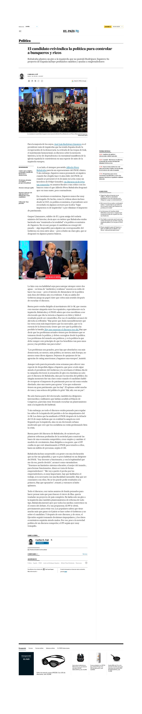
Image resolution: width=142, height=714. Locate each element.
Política (25, 41)
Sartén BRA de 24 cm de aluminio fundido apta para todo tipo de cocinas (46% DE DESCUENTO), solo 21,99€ (115, 668)
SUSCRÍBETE (108, 26)
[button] (53, 260)
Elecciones (79, 563)
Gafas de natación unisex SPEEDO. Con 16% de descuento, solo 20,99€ (51, 673)
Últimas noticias (104, 151)
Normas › (85, 554)
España (35, 563)
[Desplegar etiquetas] (86, 563)
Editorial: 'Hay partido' (24, 202)
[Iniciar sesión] (117, 27)
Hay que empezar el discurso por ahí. (61, 329)
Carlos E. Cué (33, 74)
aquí (65, 571)
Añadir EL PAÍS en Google (80, 81)
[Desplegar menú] (20, 31)
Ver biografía (42, 543)
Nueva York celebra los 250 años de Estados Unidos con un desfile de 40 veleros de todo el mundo (111, 168)
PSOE (40, 563)
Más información (32, 571)
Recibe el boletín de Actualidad (38, 549)
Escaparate (22, 648)
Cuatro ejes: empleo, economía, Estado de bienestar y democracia (26, 173)
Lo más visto (103, 191)
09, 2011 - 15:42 (37, 76)
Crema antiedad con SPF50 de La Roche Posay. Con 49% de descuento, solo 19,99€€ (97, 667)
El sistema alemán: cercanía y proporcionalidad (25, 182)
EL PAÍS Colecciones (63, 648)
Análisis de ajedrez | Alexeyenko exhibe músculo (108, 155)
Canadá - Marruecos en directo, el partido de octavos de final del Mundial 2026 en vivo (111, 161)
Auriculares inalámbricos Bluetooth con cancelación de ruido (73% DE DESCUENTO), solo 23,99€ (79, 667)
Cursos (31, 648)
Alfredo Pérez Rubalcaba (67, 563)
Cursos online (39, 648)
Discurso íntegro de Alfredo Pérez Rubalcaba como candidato (25, 195)
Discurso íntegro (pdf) (26, 188)
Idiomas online (50, 648)
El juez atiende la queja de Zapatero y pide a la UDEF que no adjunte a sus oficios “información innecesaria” (111, 228)
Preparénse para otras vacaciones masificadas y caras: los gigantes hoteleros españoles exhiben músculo (111, 176)
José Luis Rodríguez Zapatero (67, 144)
